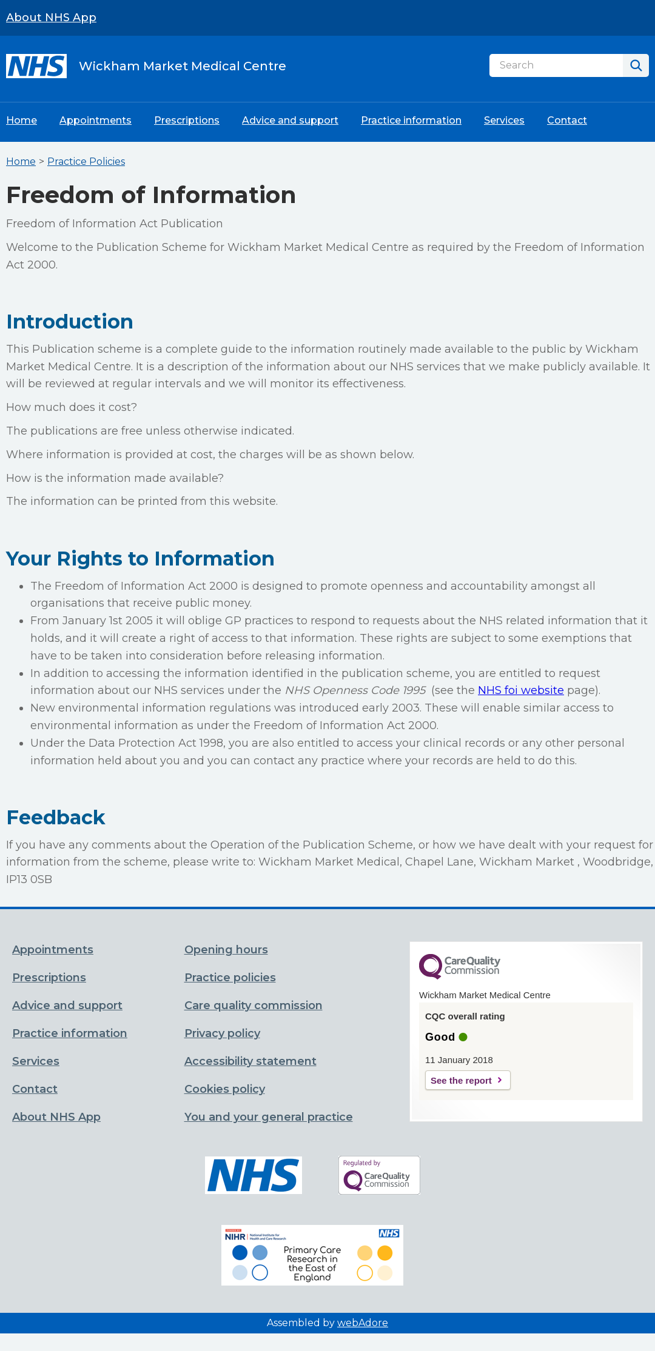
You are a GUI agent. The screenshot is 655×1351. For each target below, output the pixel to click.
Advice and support (290, 120)
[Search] (556, 65)
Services (504, 120)
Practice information (411, 120)
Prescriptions (187, 120)
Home (21, 120)
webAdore (362, 1323)
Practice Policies (86, 161)
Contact (567, 120)
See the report (461, 1080)
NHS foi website (521, 690)
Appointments (95, 120)
